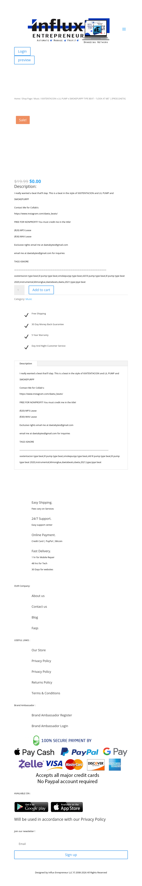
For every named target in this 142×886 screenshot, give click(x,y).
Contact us (39, 606)
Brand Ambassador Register (52, 715)
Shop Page (27, 98)
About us (38, 596)
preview (24, 60)
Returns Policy (42, 682)
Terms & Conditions (46, 693)
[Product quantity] (19, 290)
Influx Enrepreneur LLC (61, 872)
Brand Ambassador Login (50, 726)
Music (37, 98)
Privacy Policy (41, 661)
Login (22, 51)
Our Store (39, 650)
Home (17, 98)
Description (26, 363)
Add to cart (41, 289)
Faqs (35, 628)
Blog (35, 617)
